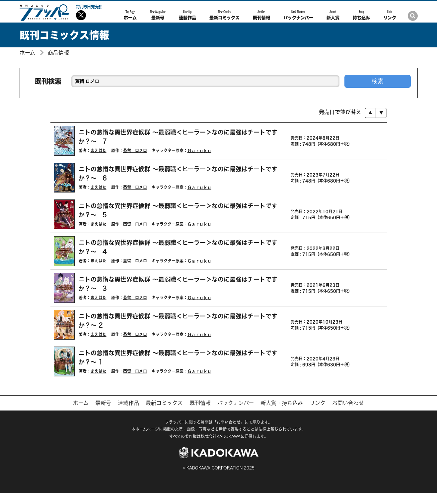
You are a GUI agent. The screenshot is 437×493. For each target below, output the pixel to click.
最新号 (158, 15)
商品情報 (58, 52)
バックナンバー (298, 15)
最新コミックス (224, 15)
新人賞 (333, 15)
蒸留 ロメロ (135, 150)
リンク (389, 15)
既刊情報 (261, 15)
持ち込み (361, 15)
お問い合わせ (348, 403)
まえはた (99, 150)
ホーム (130, 15)
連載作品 (187, 15)
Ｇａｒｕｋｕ (199, 150)
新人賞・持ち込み (281, 403)
